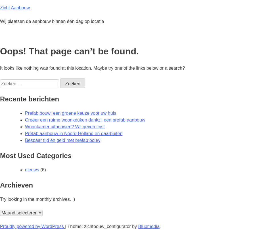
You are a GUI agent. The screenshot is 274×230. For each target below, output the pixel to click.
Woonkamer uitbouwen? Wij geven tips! (65, 126)
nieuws (32, 169)
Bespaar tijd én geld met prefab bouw (62, 140)
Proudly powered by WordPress (32, 226)
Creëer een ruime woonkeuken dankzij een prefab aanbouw (85, 120)
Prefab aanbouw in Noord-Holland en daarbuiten (73, 133)
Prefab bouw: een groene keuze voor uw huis (70, 113)
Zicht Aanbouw (15, 7)
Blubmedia (149, 226)
